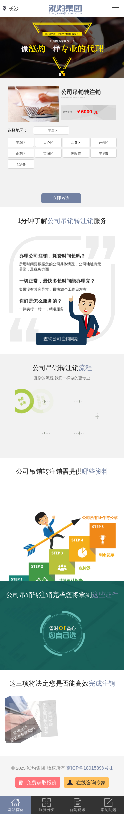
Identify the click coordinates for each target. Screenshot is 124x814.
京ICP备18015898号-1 (89, 768)
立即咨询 (61, 198)
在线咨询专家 (91, 782)
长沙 (14, 8)
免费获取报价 (42, 782)
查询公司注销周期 (61, 338)
